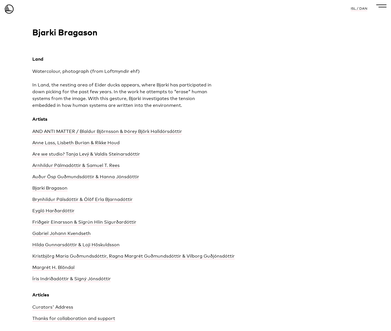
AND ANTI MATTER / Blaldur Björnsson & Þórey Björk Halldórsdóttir (107, 131)
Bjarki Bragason (49, 188)
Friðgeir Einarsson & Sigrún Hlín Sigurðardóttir (84, 222)
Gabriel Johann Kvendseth (61, 233)
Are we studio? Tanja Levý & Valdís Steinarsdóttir (86, 154)
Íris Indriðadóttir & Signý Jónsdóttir (71, 278)
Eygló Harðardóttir (53, 210)
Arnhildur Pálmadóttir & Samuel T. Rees (76, 165)
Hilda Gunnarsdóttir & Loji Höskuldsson (76, 244)
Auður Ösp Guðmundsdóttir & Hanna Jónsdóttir (85, 176)
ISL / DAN (359, 8)
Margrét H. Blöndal (53, 267)
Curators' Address (52, 307)
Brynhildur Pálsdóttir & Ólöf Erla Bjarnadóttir (82, 199)
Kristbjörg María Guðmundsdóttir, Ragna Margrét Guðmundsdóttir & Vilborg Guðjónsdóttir (133, 256)
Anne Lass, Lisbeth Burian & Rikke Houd (76, 142)
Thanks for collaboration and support (73, 318)
